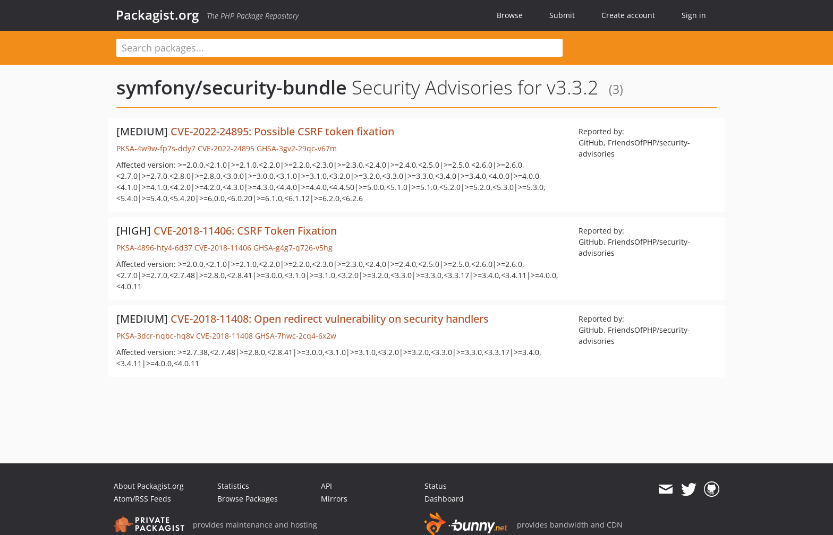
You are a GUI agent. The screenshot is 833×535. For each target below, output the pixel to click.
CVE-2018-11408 (224, 336)
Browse (510, 15)
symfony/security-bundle (231, 87)
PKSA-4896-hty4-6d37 (154, 248)
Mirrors (334, 499)
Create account (628, 15)
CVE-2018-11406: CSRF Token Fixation (245, 230)
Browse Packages (247, 499)
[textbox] (339, 48)
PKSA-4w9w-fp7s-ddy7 (156, 148)
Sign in (694, 15)
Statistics (233, 486)
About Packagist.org (149, 486)
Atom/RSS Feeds (142, 499)
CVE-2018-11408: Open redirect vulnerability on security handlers (330, 319)
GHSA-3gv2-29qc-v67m (297, 148)
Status (435, 486)
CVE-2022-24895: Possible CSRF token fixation (282, 131)
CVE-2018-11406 (222, 248)
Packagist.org (157, 14)
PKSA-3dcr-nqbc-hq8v (155, 336)
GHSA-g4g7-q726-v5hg (293, 248)
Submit (562, 15)
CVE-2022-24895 (226, 148)
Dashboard (444, 499)
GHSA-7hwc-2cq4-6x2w (295, 336)
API (326, 486)
